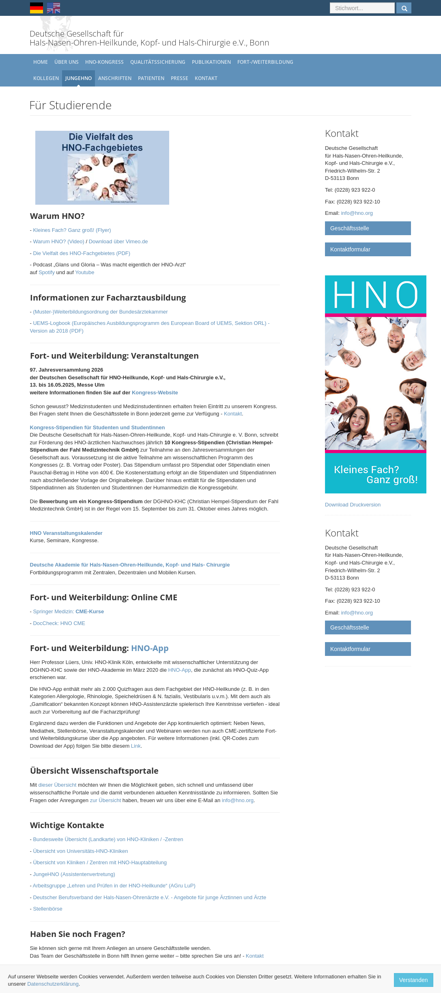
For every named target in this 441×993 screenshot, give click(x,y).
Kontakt (206, 78)
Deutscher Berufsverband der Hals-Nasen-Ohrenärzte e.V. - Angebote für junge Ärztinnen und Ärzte (149, 897)
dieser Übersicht (57, 785)
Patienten (151, 78)
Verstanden (413, 980)
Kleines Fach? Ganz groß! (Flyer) (72, 230)
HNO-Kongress (104, 61)
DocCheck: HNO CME (59, 623)
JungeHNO (78, 78)
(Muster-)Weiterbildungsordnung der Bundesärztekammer (100, 312)
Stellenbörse (47, 909)
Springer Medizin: (68, 611)
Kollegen (46, 78)
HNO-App (150, 648)
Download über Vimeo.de (118, 241)
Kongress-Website (155, 392)
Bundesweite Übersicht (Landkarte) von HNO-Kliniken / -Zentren (108, 839)
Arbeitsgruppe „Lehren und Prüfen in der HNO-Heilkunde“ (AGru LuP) (114, 886)
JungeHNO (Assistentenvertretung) (74, 874)
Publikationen (211, 61)
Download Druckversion (353, 505)
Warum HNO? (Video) (58, 241)
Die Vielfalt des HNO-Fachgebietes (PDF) (81, 253)
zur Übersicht (105, 800)
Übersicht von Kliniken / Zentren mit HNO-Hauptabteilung (99, 862)
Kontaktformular (350, 249)
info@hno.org (238, 800)
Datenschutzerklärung (52, 984)
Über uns (66, 61)
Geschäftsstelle (349, 228)
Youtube (84, 272)
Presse (179, 78)
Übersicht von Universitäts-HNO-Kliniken (80, 851)
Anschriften (114, 78)
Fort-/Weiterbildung (265, 61)
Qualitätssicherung (157, 61)
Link (136, 746)
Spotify (47, 272)
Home (40, 61)
